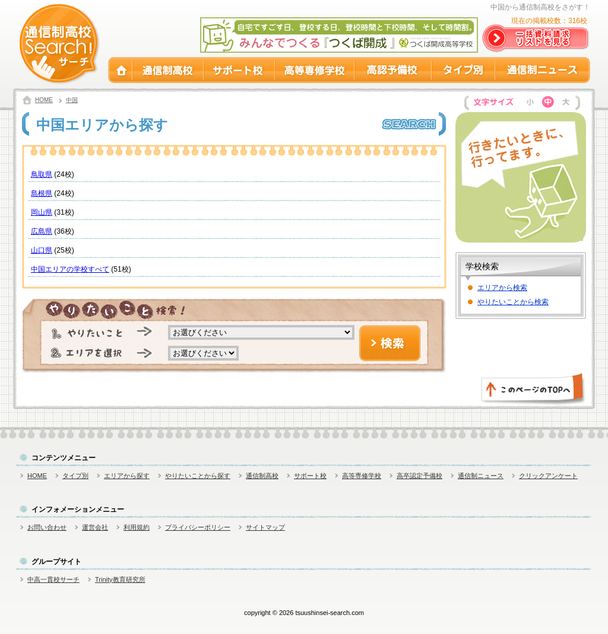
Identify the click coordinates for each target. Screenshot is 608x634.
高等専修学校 (314, 70)
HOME (120, 70)
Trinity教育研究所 (120, 579)
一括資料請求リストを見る (536, 38)
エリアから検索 (502, 287)
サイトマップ (265, 527)
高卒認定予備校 (419, 475)
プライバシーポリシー (197, 527)
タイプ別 (463, 70)
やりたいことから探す (197, 475)
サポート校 (239, 70)
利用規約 (137, 527)
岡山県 (41, 212)
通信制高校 (168, 70)
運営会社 (95, 527)
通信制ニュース (542, 70)
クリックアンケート (548, 475)
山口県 (41, 250)
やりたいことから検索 (513, 302)
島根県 (41, 193)
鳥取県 (41, 174)
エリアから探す (127, 475)
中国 (72, 100)
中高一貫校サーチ (53, 579)
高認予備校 (393, 70)
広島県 (41, 231)
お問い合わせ (46, 527)
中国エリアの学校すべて (70, 269)
